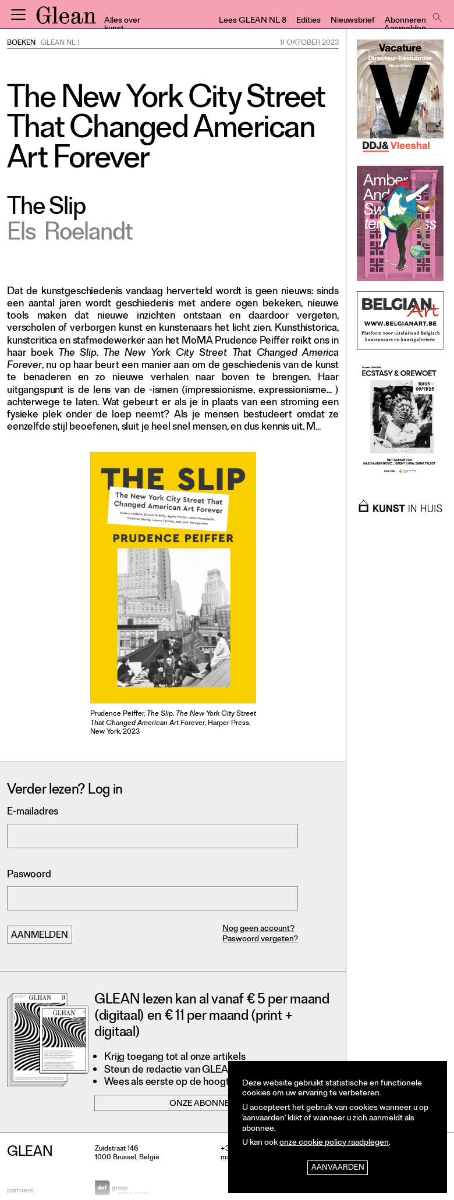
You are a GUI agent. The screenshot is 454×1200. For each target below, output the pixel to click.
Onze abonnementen (216, 1104)
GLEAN (66, 19)
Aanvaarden (337, 1168)
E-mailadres (32, 812)
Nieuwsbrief (353, 21)
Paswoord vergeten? (260, 940)
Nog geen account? (258, 929)
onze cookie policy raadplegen (334, 1143)
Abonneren (405, 21)
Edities (308, 21)
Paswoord (29, 875)
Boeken (21, 43)
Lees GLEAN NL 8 (252, 21)
